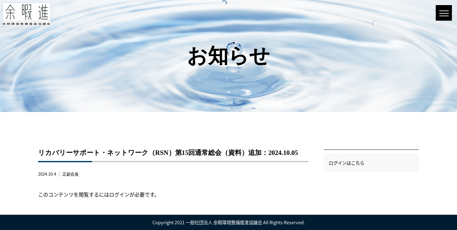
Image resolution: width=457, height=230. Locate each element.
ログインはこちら (346, 162)
